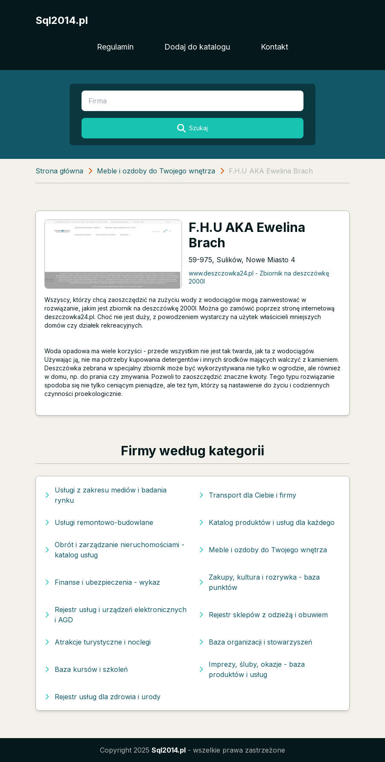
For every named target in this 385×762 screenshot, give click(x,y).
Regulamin (115, 46)
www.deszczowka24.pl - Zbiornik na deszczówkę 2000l (259, 277)
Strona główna (59, 171)
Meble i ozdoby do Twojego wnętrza (156, 171)
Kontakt (274, 46)
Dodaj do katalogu (197, 46)
